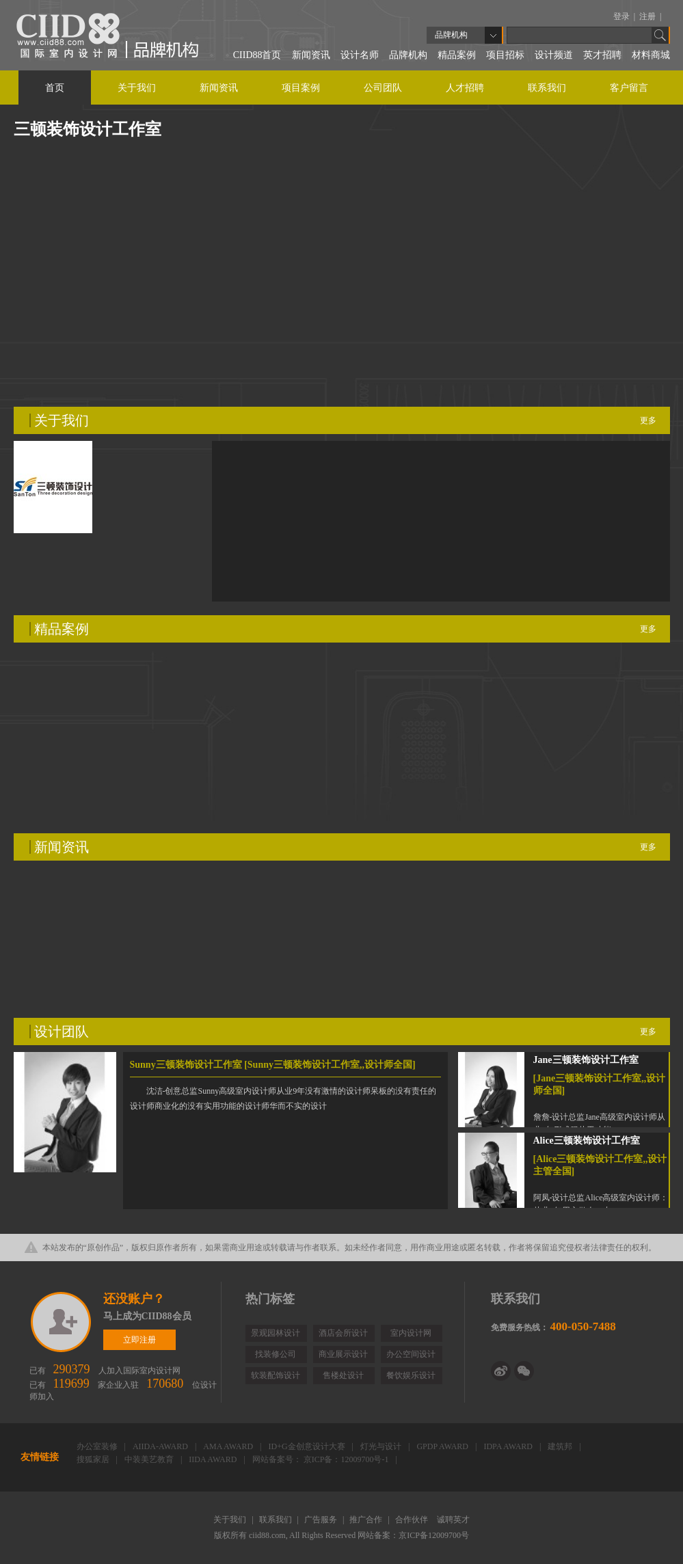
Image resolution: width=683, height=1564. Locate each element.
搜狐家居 (94, 1459)
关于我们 (137, 88)
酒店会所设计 (343, 1333)
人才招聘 (465, 88)
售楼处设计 (343, 1375)
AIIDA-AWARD (161, 1446)
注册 (648, 16)
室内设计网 (410, 1333)
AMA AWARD (229, 1446)
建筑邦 (561, 1446)
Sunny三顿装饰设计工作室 (187, 1065)
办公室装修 (98, 1446)
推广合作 (366, 1519)
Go (660, 35)
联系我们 (547, 88)
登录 (622, 16)
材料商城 (651, 55)
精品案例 (457, 55)
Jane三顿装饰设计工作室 (586, 1060)
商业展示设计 (343, 1354)
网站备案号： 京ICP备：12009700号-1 (321, 1459)
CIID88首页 (257, 55)
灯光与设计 (381, 1446)
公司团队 (383, 88)
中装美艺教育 (150, 1459)
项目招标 (505, 55)
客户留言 (629, 88)
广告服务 (321, 1519)
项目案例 (301, 88)
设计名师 (359, 55)
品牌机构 (408, 55)
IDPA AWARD (509, 1446)
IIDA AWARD (214, 1459)
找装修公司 (275, 1354)
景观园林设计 (275, 1333)
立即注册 (61, 1322)
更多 (648, 420)
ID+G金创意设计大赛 (307, 1446)
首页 (54, 88)
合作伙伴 (412, 1519)
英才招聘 (602, 55)
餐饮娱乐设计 (411, 1375)
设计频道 (554, 55)
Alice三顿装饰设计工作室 (586, 1140)
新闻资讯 (311, 55)
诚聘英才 (453, 1519)
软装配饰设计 (275, 1375)
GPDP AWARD (443, 1446)
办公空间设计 (411, 1354)
